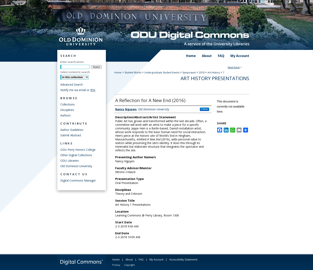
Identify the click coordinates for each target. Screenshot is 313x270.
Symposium (189, 72)
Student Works (133, 72)
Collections (67, 104)
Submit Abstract (70, 135)
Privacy (116, 264)
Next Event (234, 67)
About (129, 259)
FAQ (141, 259)
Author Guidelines (71, 130)
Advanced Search (71, 84)
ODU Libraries (69, 160)
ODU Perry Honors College (78, 150)
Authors (65, 115)
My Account (156, 259)
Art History (214, 72)
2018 (202, 72)
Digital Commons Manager (78, 180)
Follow (204, 109)
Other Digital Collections (76, 155)
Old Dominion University (76, 166)
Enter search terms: (72, 62)
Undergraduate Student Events (162, 72)
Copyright (129, 264)
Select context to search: (75, 72)
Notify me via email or (77, 90)
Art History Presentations (215, 78)
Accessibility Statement (183, 259)
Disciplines (67, 110)
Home (117, 72)
